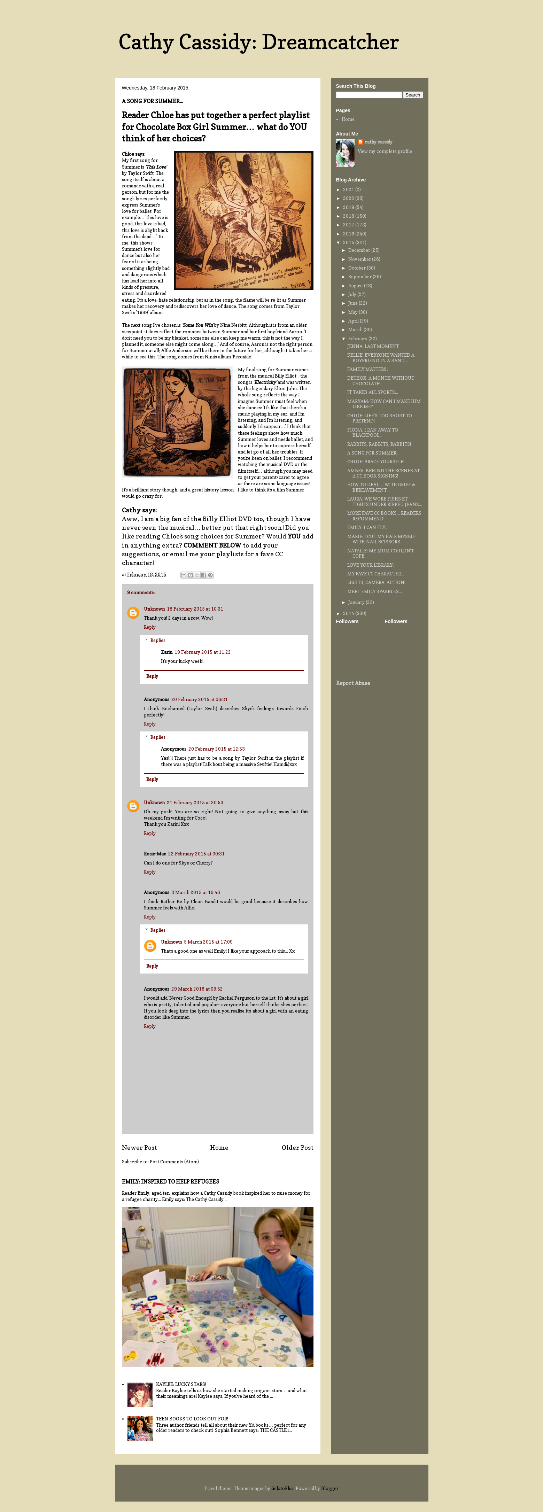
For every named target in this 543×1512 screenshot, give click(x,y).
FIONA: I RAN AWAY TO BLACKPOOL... (372, 432)
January (357, 602)
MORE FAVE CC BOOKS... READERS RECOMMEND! (384, 515)
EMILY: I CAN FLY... (367, 527)
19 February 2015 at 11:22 (202, 652)
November (360, 259)
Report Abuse (353, 683)
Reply (150, 627)
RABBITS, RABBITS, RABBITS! (379, 444)
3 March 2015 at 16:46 (195, 892)
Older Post (297, 1147)
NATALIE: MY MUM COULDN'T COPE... (380, 553)
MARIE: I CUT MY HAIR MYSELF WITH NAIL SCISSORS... (381, 539)
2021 (349, 189)
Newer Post (139, 1147)
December (359, 250)
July (352, 294)
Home (219, 1147)
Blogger (330, 1488)
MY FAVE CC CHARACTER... (375, 573)
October (357, 268)
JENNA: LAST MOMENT (373, 346)
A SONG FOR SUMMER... (373, 453)
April (354, 321)
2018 (349, 216)
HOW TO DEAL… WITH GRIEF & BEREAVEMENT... (381, 487)
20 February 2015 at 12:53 (216, 749)
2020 (349, 198)
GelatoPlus (282, 1488)
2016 (349, 234)
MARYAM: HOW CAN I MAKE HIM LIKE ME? (384, 404)
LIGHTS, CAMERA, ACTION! (376, 582)
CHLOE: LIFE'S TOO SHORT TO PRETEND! (379, 418)
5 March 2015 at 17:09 (208, 942)
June (353, 303)
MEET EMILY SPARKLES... (374, 591)
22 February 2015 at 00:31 (196, 853)
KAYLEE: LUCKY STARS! (181, 1384)
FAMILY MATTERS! (367, 369)
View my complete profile (385, 151)
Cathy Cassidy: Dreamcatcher (258, 41)
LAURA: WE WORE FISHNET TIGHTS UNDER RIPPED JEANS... (384, 501)
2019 (349, 207)
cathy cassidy (379, 142)
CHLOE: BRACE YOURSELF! (375, 461)
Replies (157, 640)
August (356, 285)
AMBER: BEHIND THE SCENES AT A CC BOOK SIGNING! (383, 473)
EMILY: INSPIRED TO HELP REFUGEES (170, 1181)
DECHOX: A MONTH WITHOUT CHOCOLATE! (380, 380)
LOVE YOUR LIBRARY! (370, 565)
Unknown (154, 609)
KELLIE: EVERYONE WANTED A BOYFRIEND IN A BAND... (380, 357)
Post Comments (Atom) (174, 1161)
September (360, 276)
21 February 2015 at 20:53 (195, 802)
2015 (349, 242)
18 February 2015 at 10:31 (195, 609)
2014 (349, 613)
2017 (349, 224)
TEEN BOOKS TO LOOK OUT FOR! (192, 1418)
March (356, 329)
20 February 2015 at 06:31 (199, 699)
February (358, 338)
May (353, 312)
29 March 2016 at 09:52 (197, 989)
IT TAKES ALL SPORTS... (372, 392)
